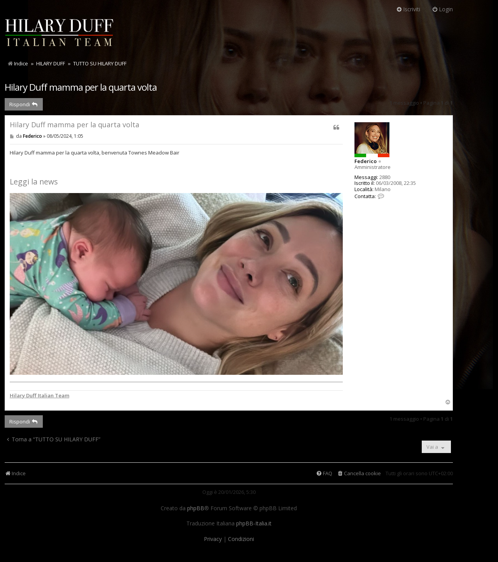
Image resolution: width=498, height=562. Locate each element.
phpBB (195, 508)
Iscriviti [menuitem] (408, 9)
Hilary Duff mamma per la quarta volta (81, 87)
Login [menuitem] (442, 9)
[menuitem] (359, 473)
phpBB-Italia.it (254, 523)
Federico (365, 161)
